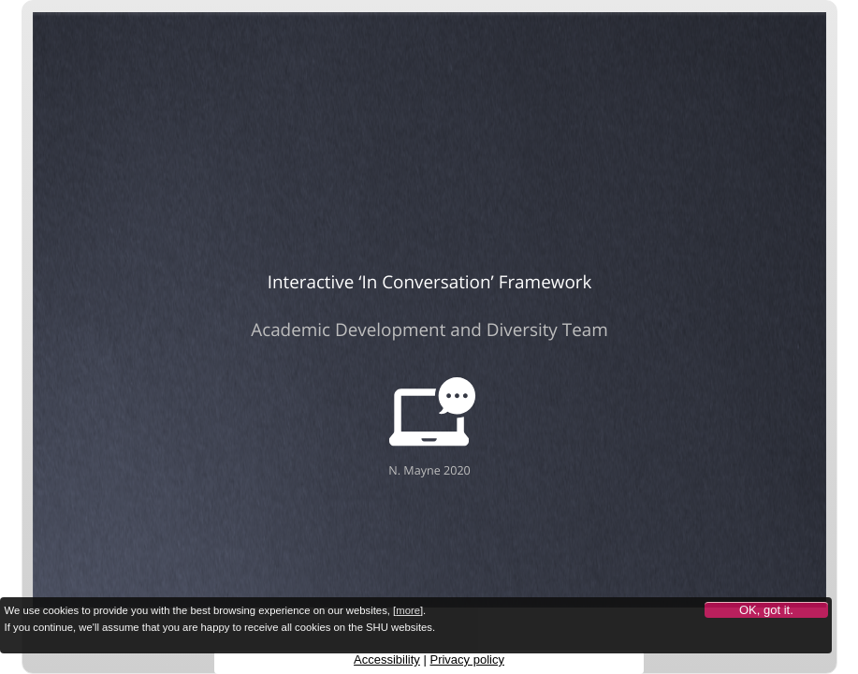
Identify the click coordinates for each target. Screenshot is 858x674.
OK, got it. (766, 610)
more (408, 610)
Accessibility (387, 659)
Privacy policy (466, 659)
